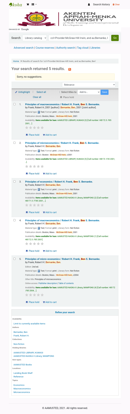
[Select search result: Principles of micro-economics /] (14, 259)
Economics (19, 385)
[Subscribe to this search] (69, 69)
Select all (41, 92)
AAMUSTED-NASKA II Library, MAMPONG (34, 356)
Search (16, 38)
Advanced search (23, 47)
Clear (116, 4)
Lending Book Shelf (23, 373)
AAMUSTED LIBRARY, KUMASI (28, 352)
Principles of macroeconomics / (62, 104)
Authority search (65, 47)
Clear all (37, 97)
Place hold (32, 135)
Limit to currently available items (29, 323)
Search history (101, 4)
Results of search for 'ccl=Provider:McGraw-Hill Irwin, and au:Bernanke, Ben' (59, 61)
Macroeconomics (22, 388)
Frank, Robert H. (21, 335)
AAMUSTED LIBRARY (17, 4)
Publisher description (47, 283)
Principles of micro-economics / (62, 259)
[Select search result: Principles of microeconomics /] (14, 143)
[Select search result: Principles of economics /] (14, 181)
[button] (27, 4)
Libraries (95, 47)
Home (16, 61)
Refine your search (65, 312)
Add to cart (50, 135)
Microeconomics (22, 392)
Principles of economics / (59, 181)
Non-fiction (19, 344)
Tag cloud (82, 47)
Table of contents (66, 283)
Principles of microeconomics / (62, 143)
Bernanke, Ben (20, 332)
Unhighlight (22, 92)
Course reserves (45, 47)
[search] (65, 29)
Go (115, 37)
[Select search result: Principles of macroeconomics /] (14, 104)
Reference (18, 376)
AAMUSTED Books (23, 364)
